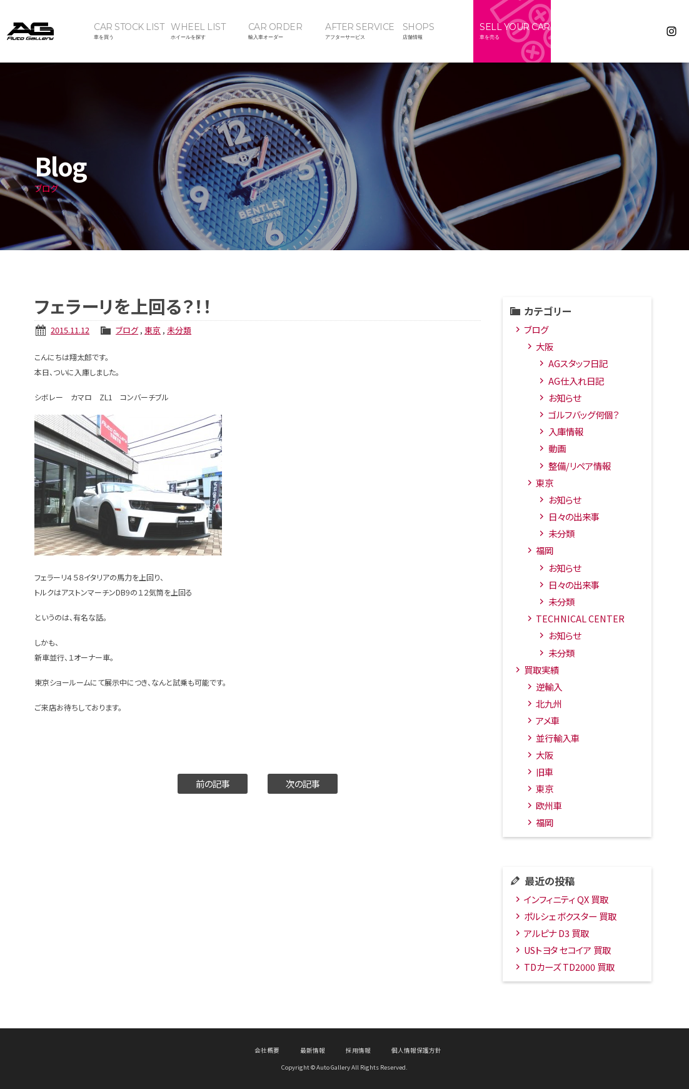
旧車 (544, 771)
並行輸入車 (558, 738)
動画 (557, 448)
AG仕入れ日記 (576, 381)
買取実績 (541, 670)
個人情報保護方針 (416, 1050)
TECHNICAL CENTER (580, 618)
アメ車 (548, 720)
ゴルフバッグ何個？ (583, 414)
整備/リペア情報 (579, 466)
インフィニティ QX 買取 (566, 899)
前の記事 (213, 783)
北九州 (549, 703)
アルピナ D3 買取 (556, 933)
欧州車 (549, 805)
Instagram (672, 31)
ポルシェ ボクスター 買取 (570, 916)
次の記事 (303, 783)
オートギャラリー (43, 31)
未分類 (179, 330)
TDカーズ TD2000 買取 (569, 967)
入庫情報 (565, 431)
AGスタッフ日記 (578, 363)
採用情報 (358, 1050)
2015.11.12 (70, 330)
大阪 (544, 346)
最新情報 (312, 1050)
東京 (152, 330)
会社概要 (266, 1050)
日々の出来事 (574, 516)
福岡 (544, 550)
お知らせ (564, 397)
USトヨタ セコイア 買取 (567, 950)
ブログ (127, 330)
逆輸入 (549, 686)
